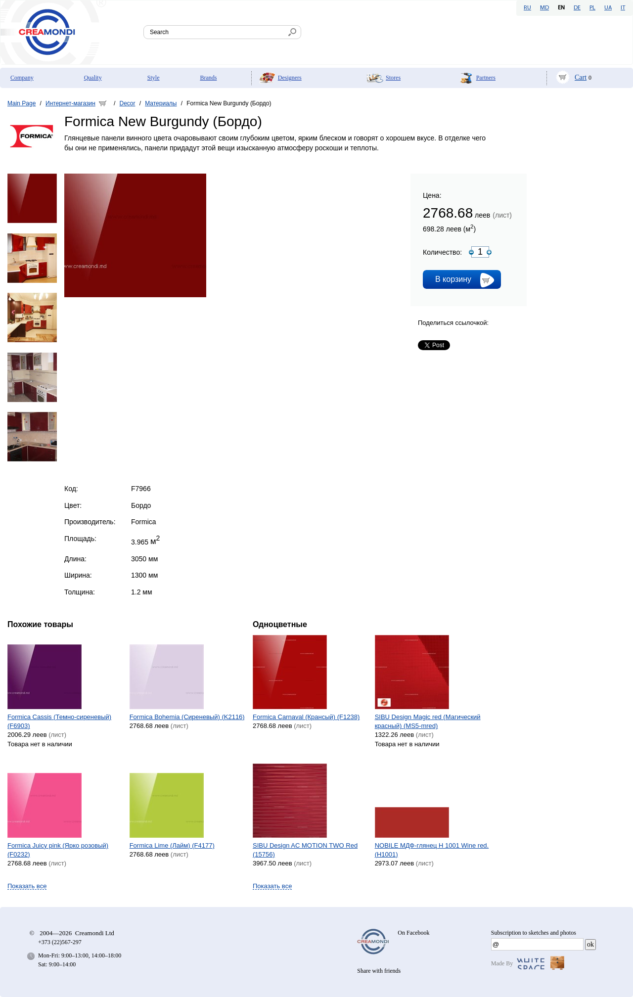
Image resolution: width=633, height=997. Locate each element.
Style (153, 77)
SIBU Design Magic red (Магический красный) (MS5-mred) (428, 721)
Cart (581, 77)
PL (592, 8)
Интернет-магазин (70, 103)
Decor (128, 103)
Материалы (161, 103)
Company (22, 77)
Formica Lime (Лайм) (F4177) (172, 845)
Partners (486, 77)
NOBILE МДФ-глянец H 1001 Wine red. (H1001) (432, 850)
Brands (208, 77)
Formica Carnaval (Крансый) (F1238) (306, 717)
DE (577, 8)
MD (544, 8)
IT (623, 8)
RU (527, 8)
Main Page (21, 103)
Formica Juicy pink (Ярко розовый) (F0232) (57, 850)
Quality (93, 77)
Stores (393, 77)
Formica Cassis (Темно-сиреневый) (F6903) (59, 721)
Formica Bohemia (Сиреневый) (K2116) (187, 717)
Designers (290, 77)
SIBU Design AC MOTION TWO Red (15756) (305, 850)
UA (608, 8)
